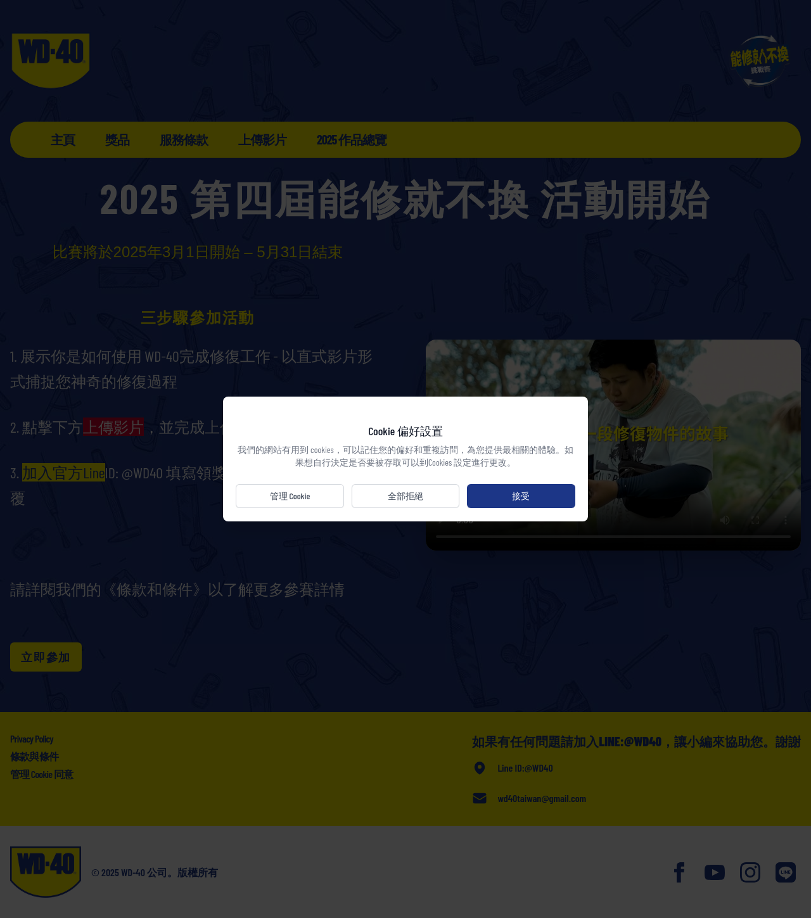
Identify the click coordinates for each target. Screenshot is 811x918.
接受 (519, 495)
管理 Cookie (291, 495)
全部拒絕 (405, 495)
